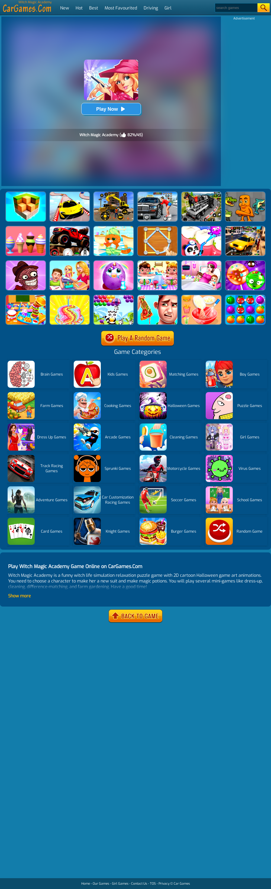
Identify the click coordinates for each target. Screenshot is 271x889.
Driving (151, 8)
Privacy (164, 883)
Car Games (182, 883)
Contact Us (139, 883)
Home (85, 883)
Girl (168, 8)
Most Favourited (121, 8)
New (64, 8)
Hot (79, 8)
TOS (153, 883)
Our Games (101, 883)
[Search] (236, 7)
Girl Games (120, 883)
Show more (19, 596)
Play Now (111, 109)
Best (93, 8)
